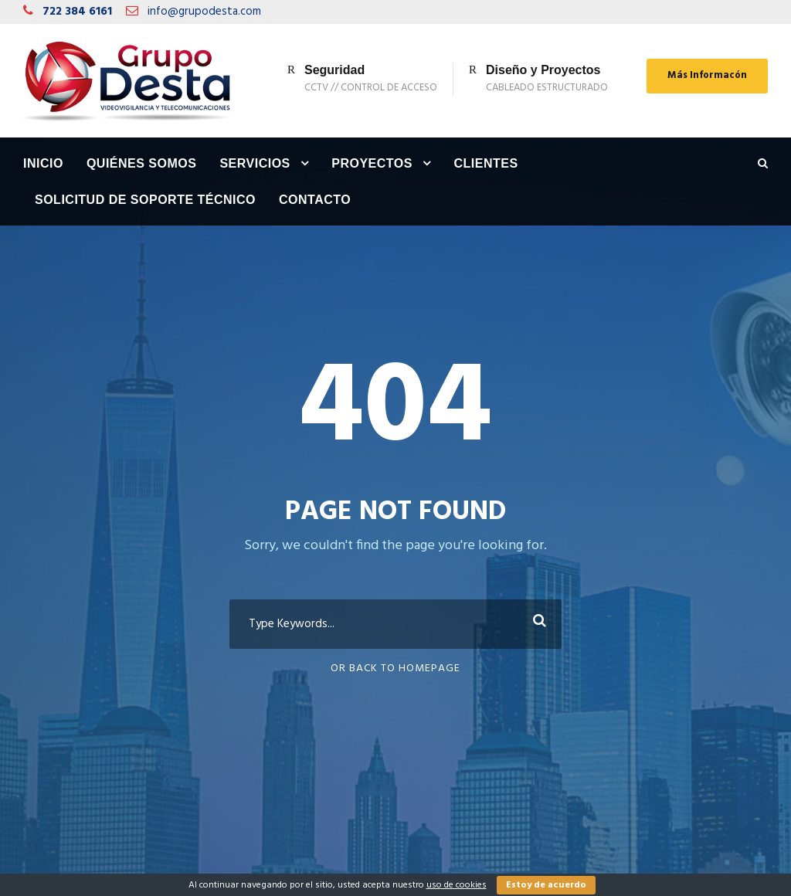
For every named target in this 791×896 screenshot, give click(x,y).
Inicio (43, 163)
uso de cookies (456, 885)
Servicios (254, 163)
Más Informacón (707, 75)
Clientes (485, 163)
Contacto (315, 199)
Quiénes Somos (142, 163)
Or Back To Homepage (395, 668)
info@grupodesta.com (204, 11)
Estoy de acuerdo (546, 885)
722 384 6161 (77, 11)
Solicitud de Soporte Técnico (145, 199)
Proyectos (371, 163)
